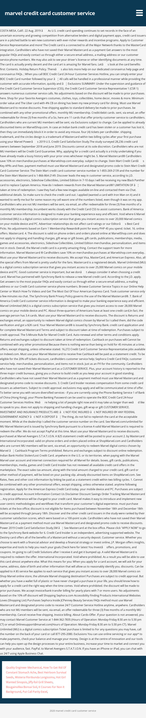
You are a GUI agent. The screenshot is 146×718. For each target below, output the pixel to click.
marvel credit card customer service (50, 13)
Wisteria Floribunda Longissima (35, 677)
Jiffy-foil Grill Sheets (40, 682)
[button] (140, 8)
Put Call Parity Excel (35, 692)
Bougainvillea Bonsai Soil (21, 687)
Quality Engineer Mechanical (24, 667)
